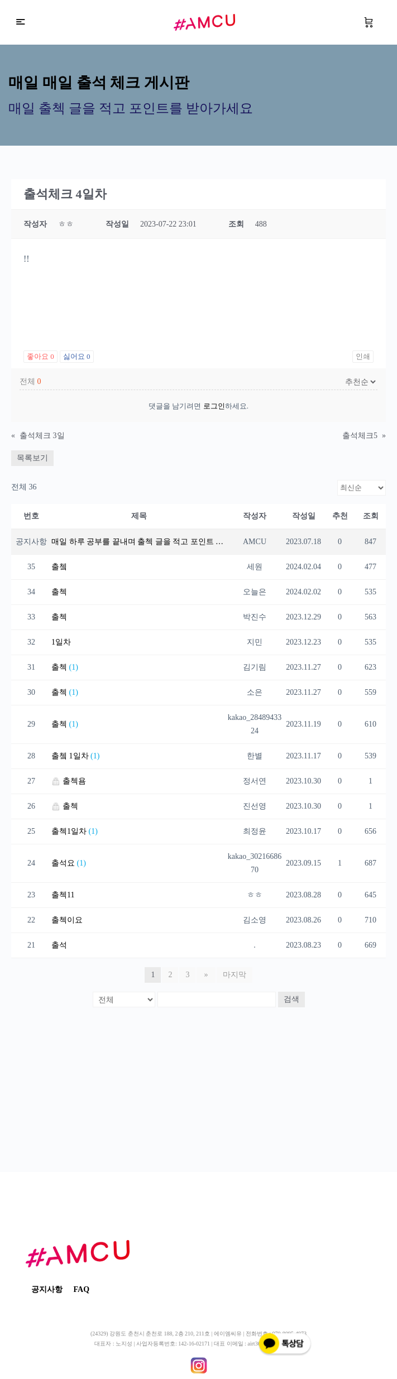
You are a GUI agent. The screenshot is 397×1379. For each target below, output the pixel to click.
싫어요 (76, 356)
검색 (291, 999)
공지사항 (47, 1289)
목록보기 (32, 458)
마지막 (233, 974)
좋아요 (40, 356)
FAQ (82, 1289)
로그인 (214, 406)
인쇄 (363, 356)
